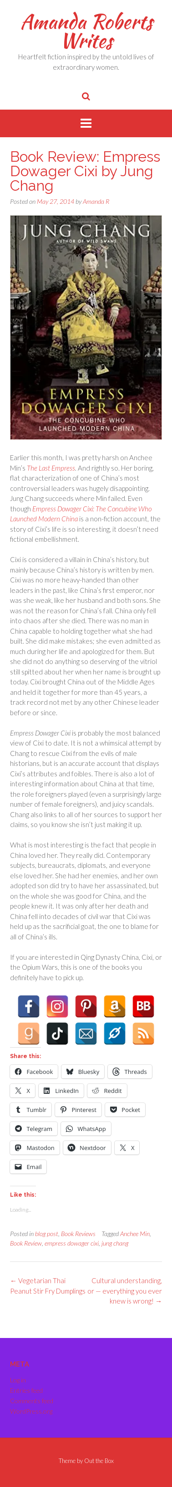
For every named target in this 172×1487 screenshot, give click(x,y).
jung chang (114, 1243)
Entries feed (26, 1390)
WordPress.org (31, 1411)
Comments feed (31, 1401)
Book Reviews (78, 1233)
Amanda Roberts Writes (86, 31)
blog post (46, 1233)
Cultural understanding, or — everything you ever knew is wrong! (124, 1290)
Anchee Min (135, 1233)
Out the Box (99, 1460)
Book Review (26, 1243)
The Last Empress (51, 468)
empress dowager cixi (72, 1243)
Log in (18, 1380)
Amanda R (96, 201)
